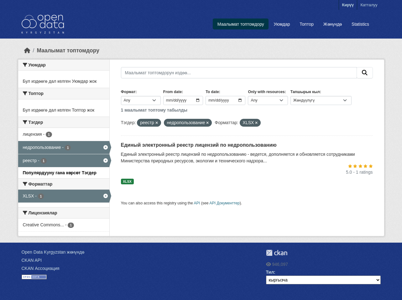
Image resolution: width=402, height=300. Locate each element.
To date (212, 92)
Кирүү (348, 5)
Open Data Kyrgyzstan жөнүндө (53, 252)
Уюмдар (282, 24)
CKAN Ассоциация (41, 268)
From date (172, 92)
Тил (270, 272)
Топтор (307, 24)
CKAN (276, 253)
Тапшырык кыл (305, 92)
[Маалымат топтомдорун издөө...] (239, 72)
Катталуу (368, 5)
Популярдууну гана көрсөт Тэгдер (60, 172)
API (197, 203)
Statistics (360, 24)
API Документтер (224, 203)
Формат (128, 92)
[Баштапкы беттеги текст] (27, 50)
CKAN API (32, 260)
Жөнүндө (332, 24)
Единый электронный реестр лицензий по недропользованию (199, 145)
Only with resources (266, 92)
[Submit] (365, 72)
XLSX (127, 181)
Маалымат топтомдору (240, 24)
